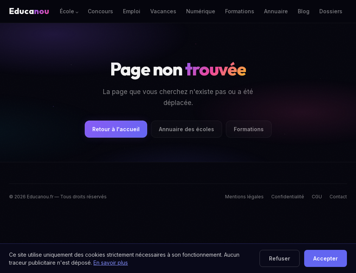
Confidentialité (287, 196)
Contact (338, 196)
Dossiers (330, 11)
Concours (100, 11)
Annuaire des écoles (186, 129)
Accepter (325, 258)
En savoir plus (110, 262)
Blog (303, 11)
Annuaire (276, 11)
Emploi (131, 11)
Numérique (200, 11)
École (67, 11)
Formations (239, 11)
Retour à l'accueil (116, 129)
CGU (317, 196)
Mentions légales (244, 196)
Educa (29, 11)
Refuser (279, 258)
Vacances (163, 11)
